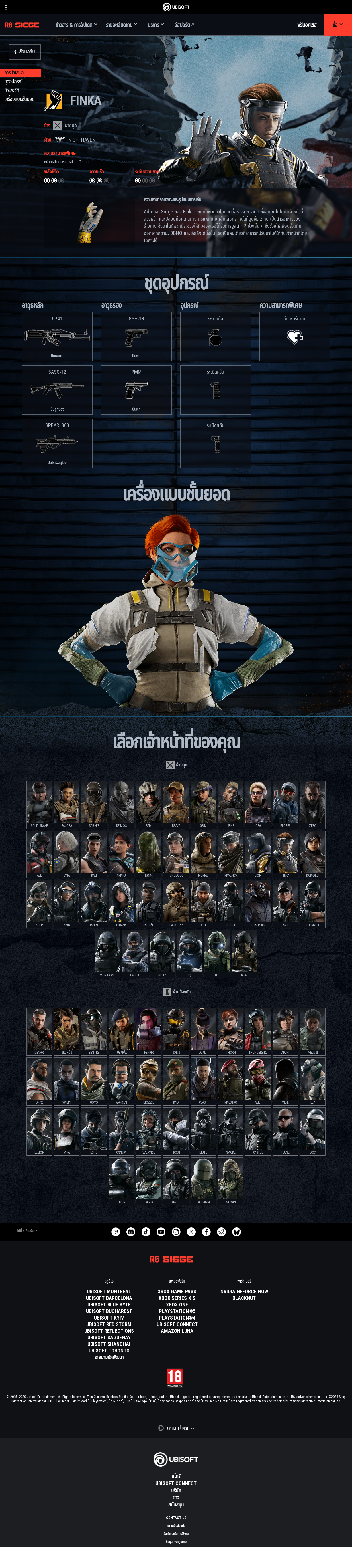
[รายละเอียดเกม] (121, 25)
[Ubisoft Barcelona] (109, 1298)
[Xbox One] (177, 1305)
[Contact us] (176, 1518)
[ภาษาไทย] (176, 1427)
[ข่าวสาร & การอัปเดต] (76, 25)
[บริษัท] (176, 1491)
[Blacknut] (244, 1298)
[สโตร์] (176, 1476)
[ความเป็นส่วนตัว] (176, 1526)
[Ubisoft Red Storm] (109, 1325)
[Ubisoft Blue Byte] (109, 1305)
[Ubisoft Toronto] (109, 1351)
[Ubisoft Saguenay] (109, 1338)
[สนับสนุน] (176, 1505)
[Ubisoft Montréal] (109, 1292)
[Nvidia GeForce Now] (244, 1292)
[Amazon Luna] (177, 1331)
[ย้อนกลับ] (25, 52)
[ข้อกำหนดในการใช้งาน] (176, 1534)
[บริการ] (156, 25)
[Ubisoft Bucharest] (109, 1311)
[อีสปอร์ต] (184, 25)
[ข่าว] (176, 1498)
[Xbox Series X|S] (177, 1298)
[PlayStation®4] (177, 1318)
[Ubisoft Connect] (176, 1484)
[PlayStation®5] (177, 1311)
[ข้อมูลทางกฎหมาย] (176, 1542)
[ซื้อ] (338, 25)
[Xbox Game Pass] (177, 1292)
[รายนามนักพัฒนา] (109, 1357)
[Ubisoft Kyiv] (109, 1318)
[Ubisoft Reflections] (109, 1331)
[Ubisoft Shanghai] (109, 1344)
